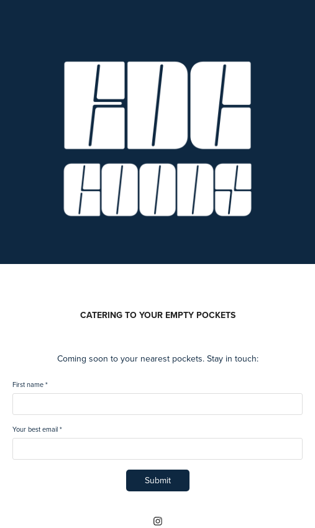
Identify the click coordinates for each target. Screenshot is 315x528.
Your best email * (37, 429)
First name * (30, 384)
